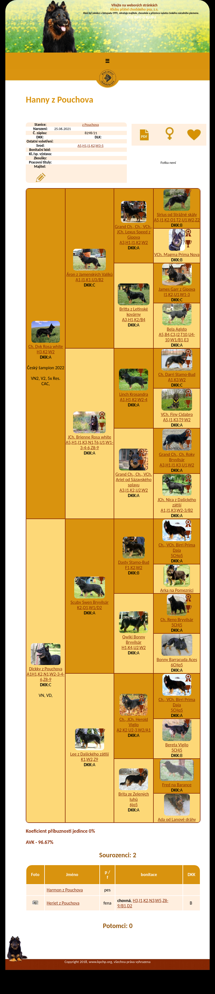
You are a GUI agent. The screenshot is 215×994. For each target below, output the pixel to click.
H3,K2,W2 (46, 351)
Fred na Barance (176, 784)
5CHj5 (176, 625)
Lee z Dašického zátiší (89, 754)
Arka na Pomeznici (176, 590)
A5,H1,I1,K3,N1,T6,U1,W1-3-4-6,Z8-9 (89, 445)
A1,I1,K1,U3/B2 (89, 279)
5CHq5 (177, 555)
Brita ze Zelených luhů (133, 796)
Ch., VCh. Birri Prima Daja (176, 547)
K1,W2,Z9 (89, 759)
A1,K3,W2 (177, 379)
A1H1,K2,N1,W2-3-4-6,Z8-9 (45, 676)
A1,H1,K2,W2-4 (133, 399)
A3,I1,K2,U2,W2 (134, 490)
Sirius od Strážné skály (177, 214)
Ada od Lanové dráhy (177, 819)
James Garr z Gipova (176, 289)
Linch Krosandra (133, 394)
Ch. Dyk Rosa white (45, 346)
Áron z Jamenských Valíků (89, 274)
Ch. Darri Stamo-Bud (176, 374)
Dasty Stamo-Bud (133, 562)
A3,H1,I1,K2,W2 (134, 242)
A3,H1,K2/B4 (133, 319)
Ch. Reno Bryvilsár (176, 619)
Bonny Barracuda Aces (176, 659)
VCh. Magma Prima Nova (176, 254)
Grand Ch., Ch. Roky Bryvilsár (177, 457)
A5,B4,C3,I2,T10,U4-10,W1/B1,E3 (177, 337)
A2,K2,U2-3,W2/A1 (134, 730)
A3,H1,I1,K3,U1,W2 (177, 465)
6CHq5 (177, 665)
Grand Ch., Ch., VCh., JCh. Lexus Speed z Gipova (134, 232)
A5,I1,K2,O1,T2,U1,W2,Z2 (177, 220)
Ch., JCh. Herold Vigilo (133, 722)
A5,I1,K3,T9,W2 (177, 419)
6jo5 (133, 804)
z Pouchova (90, 124)
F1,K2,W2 (133, 567)
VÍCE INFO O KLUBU (141, 17)
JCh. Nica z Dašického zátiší (177, 502)
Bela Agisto (177, 329)
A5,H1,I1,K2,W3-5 (91, 145)
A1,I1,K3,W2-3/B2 (177, 510)
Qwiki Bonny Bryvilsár (133, 639)
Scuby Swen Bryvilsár (90, 602)
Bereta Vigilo (176, 744)
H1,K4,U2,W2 (133, 647)
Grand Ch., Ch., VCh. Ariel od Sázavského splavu (133, 479)
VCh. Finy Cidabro (177, 414)
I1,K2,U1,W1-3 (177, 294)
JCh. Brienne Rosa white (89, 437)
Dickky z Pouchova (45, 668)
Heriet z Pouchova (63, 903)
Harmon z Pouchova (65, 890)
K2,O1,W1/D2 (89, 607)
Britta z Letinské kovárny (133, 311)
